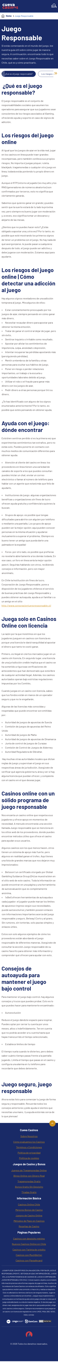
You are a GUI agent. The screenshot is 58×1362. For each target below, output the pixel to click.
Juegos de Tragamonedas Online (29, 1170)
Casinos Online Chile (29, 1204)
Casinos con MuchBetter (29, 1254)
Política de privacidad (29, 1152)
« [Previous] (2, 73)
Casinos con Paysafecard (29, 1260)
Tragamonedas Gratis (29, 1181)
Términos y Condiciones (29, 1147)
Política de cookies (29, 1158)
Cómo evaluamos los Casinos (29, 1141)
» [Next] (55, 73)
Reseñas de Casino (29, 1226)
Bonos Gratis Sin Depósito (29, 1186)
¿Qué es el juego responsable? (18, 74)
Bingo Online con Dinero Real (29, 1175)
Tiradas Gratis (29, 1192)
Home (9, 16)
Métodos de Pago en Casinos (29, 1220)
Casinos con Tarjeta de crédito (29, 1249)
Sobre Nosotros (29, 1136)
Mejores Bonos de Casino (29, 1209)
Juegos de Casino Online (29, 1215)
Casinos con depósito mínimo (29, 1238)
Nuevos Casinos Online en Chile (29, 1243)
